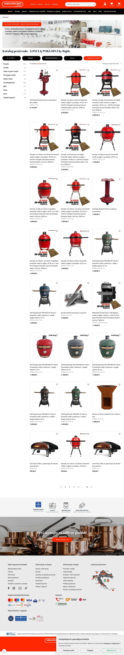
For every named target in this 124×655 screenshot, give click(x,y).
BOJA (72, 58)
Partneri (10, 575)
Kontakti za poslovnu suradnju (18, 587)
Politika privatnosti (69, 587)
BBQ (89, 11)
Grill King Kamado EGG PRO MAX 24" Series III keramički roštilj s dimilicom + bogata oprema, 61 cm (43, 371)
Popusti (33, 4)
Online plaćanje (68, 584)
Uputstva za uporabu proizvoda (46, 578)
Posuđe (17, 11)
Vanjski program (110, 11)
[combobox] (112, 64)
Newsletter (39, 584)
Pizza (94, 11)
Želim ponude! (61, 543)
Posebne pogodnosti (43, 581)
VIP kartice (11, 578)
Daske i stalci (67, 11)
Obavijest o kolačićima (111, 643)
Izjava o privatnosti (69, 590)
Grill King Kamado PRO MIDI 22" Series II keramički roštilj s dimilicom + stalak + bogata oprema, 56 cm (44, 421)
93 (87, 491)
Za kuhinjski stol (80, 11)
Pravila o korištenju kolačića (72, 593)
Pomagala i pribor (53, 11)
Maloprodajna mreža (15, 572)
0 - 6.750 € (10, 58)
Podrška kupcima (41, 587)
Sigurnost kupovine (69, 581)
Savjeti (47, 4)
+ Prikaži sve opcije (92, 58)
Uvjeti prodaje (67, 575)
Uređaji (24, 11)
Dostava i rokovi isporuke (71, 578)
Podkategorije (51, 58)
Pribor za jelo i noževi (37, 11)
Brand (30, 58)
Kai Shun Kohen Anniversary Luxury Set (74, 317)
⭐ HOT (10, 11)
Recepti (40, 4)
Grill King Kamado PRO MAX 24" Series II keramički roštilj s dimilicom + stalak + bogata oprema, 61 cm (106, 265)
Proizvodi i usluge (69, 572)
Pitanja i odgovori (42, 590)
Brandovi (11, 584)
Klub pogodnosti (13, 581)
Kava (100, 11)
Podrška (55, 4)
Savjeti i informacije (42, 572)
